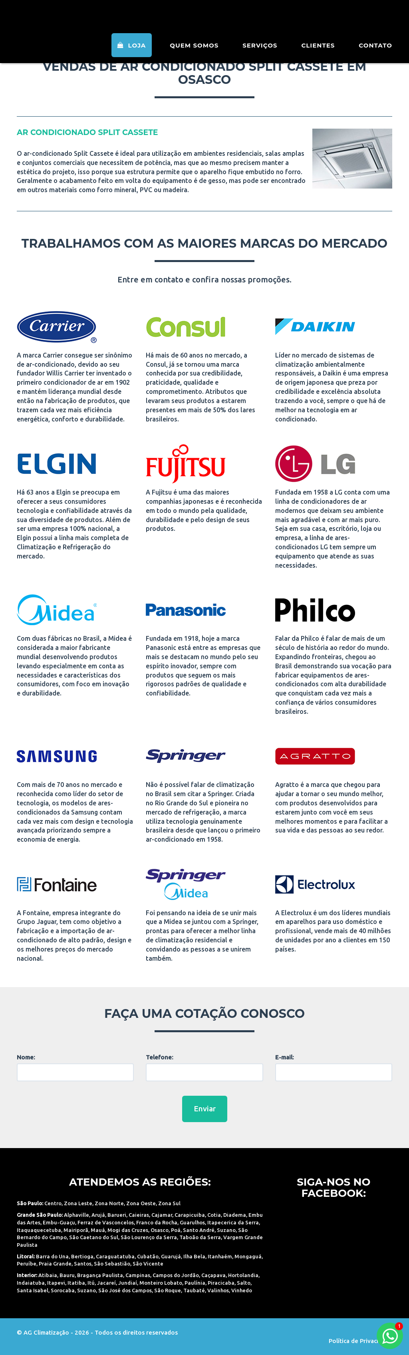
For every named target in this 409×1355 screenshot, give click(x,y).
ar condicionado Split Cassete (87, 132)
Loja (131, 56)
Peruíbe (26, 1263)
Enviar (205, 1108)
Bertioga (82, 1256)
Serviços (259, 56)
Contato (375, 56)
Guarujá (171, 1256)
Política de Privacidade (360, 1340)
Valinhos (218, 1290)
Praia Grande (55, 1263)
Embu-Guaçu (59, 1222)
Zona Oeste (141, 1203)
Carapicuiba (190, 1215)
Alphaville (76, 1215)
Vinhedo (241, 1290)
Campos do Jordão (176, 1275)
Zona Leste (78, 1203)
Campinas (137, 1275)
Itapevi (56, 1282)
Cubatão (148, 1256)
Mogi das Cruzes (127, 1230)
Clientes (318, 56)
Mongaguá (248, 1256)
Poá (176, 1230)
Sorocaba (63, 1290)
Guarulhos (192, 1222)
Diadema (234, 1215)
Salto (243, 1282)
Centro (53, 1203)
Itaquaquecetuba (39, 1230)
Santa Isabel (32, 1290)
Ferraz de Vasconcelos (105, 1222)
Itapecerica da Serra (233, 1222)
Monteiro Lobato (160, 1282)
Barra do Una (52, 1256)
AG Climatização (67, 21)
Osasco (160, 1230)
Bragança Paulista (100, 1275)
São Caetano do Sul (93, 1237)
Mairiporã (76, 1230)
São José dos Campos (125, 1290)
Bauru (67, 1275)
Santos (82, 1263)
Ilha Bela (194, 1256)
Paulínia (195, 1282)
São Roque (167, 1290)
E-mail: (284, 1057)
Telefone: (159, 1057)
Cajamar (161, 1215)
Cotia (214, 1215)
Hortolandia (243, 1275)
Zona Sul (169, 1203)
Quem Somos (194, 56)
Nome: (26, 1057)
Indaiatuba (31, 1282)
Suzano (226, 1230)
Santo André (198, 1230)
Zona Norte (109, 1203)
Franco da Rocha (156, 1222)
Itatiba (76, 1282)
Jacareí (106, 1282)
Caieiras (139, 1215)
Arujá (98, 1215)
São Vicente (148, 1263)
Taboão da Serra (200, 1237)
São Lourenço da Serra (149, 1237)
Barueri (116, 1215)
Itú (91, 1282)
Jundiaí (127, 1282)
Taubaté (194, 1290)
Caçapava (213, 1275)
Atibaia (47, 1275)
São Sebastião (112, 1263)
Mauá (98, 1230)
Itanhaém (220, 1256)
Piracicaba (221, 1282)
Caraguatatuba (115, 1256)
